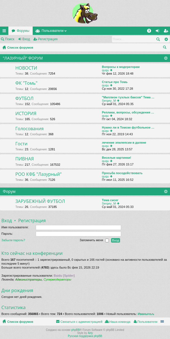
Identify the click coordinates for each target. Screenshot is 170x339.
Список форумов (20, 47)
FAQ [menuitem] (151, 32)
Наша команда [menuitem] (119, 321)
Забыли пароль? (13, 240)
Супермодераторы (57, 279)
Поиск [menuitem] (165, 48)
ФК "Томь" (26, 83)
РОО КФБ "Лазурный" (38, 174)
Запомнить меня (94, 240)
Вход (26, 39)
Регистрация (48, 39)
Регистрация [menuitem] (167, 32)
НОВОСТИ (26, 68)
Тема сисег (110, 200)
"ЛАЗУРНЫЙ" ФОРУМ (23, 58)
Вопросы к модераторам (121, 66)
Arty (90, 333)
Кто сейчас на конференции (32, 253)
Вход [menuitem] (159, 32)
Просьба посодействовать (122, 173)
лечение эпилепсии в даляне (124, 142)
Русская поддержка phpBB (85, 336)
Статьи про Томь (115, 82)
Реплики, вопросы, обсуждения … (128, 112)
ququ (105, 70)
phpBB (75, 329)
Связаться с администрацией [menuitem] (81, 321)
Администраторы (28, 279)
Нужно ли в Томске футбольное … (128, 127)
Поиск (9, 39)
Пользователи (52, 31)
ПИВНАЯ (24, 159)
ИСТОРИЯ (25, 114)
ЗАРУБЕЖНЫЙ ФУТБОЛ (40, 201)
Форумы (23, 31)
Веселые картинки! (116, 157)
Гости (21, 144)
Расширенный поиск (166, 39)
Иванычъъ (146, 314)
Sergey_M (109, 100)
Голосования (29, 129)
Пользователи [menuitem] (147, 321)
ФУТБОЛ (24, 98)
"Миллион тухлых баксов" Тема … (128, 97)
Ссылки (5, 32)
